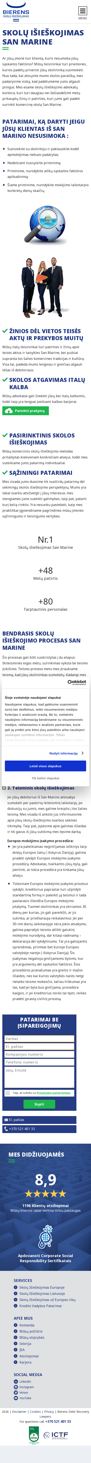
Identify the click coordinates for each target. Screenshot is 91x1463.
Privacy (49, 1412)
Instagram (26, 1387)
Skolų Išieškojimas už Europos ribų (47, 1299)
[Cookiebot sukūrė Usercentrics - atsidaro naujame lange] (67, 682)
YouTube (25, 1398)
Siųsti (39, 1104)
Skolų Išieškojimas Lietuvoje (42, 1293)
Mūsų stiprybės (31, 1337)
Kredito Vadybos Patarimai (40, 1306)
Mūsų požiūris (31, 1331)
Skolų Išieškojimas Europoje (42, 1287)
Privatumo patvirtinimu (53, 1093)
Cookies (35, 1412)
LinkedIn (25, 1381)
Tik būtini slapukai (45, 778)
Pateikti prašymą (30, 410)
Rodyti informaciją (64, 753)
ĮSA (22, 1349)
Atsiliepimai (29, 1356)
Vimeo (23, 1392)
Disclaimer (19, 1412)
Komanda (26, 1325)
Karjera (25, 1362)
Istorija (25, 1343)
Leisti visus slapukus (46, 766)
